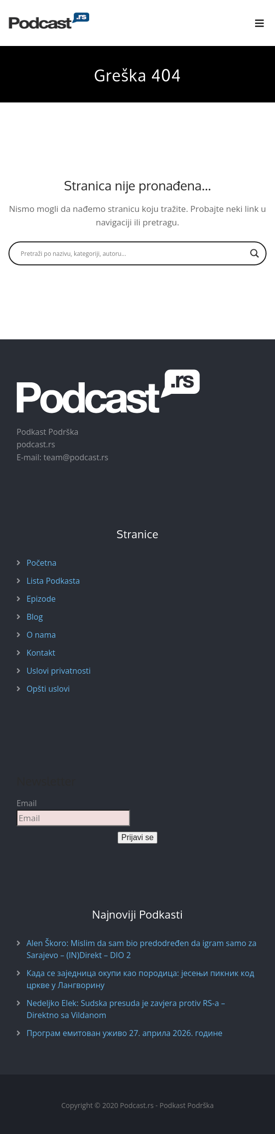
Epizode (41, 598)
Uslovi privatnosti (58, 670)
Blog (34, 616)
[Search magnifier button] (255, 253)
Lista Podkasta (53, 580)
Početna (41, 562)
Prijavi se (138, 837)
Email (26, 803)
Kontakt (40, 652)
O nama (41, 634)
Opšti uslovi (48, 688)
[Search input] (133, 253)
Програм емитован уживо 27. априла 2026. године (124, 1033)
